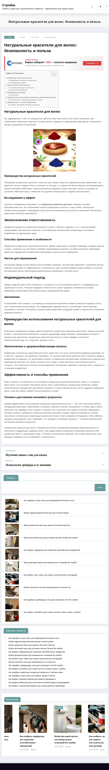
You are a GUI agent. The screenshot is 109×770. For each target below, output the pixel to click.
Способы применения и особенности (22, 87)
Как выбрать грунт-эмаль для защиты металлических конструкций (50, 571)
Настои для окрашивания (19, 90)
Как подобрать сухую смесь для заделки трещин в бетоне (31, 664)
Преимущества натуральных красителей (23, 80)
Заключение (14, 95)
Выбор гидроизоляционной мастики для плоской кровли (46, 509)
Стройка (8, 5)
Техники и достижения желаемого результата (25, 105)
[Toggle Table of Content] (52, 74)
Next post (9, 460)
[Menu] (94, 6)
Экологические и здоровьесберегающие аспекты (26, 100)
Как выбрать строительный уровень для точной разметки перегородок (36, 672)
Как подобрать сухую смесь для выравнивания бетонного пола (49, 497)
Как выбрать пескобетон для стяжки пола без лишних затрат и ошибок (52, 608)
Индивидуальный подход (16, 92)
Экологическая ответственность (18, 85)
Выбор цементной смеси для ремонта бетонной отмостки (47, 522)
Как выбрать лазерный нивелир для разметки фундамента (31, 666)
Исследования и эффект (19, 83)
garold (23, 37)
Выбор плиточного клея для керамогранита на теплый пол (47, 584)
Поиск (11, 476)
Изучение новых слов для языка (21, 454)
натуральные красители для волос (56, 204)
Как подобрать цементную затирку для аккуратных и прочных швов (35, 661)
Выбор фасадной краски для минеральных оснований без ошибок (50, 559)
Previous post (10, 451)
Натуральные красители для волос (19, 78)
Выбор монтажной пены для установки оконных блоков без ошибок (51, 534)
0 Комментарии (50, 37)
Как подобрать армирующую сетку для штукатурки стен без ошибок (51, 596)
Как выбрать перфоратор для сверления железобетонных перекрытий (52, 546)
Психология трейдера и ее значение (23, 463)
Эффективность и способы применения (21, 102)
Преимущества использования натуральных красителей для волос (32, 97)
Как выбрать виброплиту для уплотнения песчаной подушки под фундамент (39, 669)
